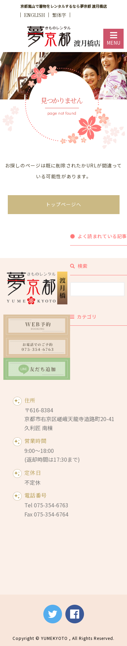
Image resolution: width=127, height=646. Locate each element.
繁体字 (59, 14)
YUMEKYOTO (54, 638)
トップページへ (63, 204)
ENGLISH (34, 14)
